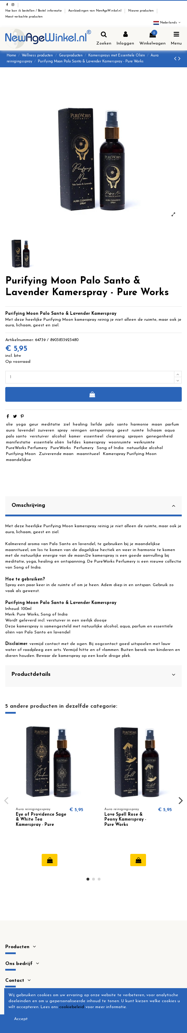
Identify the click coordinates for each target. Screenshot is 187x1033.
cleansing (115, 436)
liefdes (74, 442)
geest (123, 430)
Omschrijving (93, 506)
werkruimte (144, 442)
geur (33, 424)
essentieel (93, 436)
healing (80, 424)
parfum (172, 424)
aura (10, 430)
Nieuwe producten (141, 10)
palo (109, 424)
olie (9, 424)
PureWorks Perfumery (26, 448)
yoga (21, 424)
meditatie (50, 424)
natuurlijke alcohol (145, 448)
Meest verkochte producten (24, 16)
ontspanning (102, 430)
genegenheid (159, 436)
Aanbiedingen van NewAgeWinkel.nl (95, 10)
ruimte (138, 430)
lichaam (154, 430)
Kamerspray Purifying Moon (130, 454)
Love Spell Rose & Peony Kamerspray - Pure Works (125, 820)
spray (62, 430)
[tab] (93, 506)
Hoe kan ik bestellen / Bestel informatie (34, 10)
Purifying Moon (21, 454)
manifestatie (18, 442)
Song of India (110, 448)
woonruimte (120, 442)
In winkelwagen (92, 394)
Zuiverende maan (56, 454)
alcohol (59, 436)
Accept (21, 1019)
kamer (75, 436)
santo (122, 424)
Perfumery (84, 448)
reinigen (79, 430)
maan (157, 424)
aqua (170, 430)
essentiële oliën (49, 442)
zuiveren (46, 430)
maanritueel (88, 454)
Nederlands (167, 22)
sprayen (135, 436)
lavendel (26, 430)
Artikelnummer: (19, 340)
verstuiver (39, 436)
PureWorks (60, 448)
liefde (96, 424)
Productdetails (93, 675)
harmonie (139, 424)
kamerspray (94, 442)
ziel (66, 424)
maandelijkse (18, 460)
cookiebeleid (71, 1007)
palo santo (16, 436)
